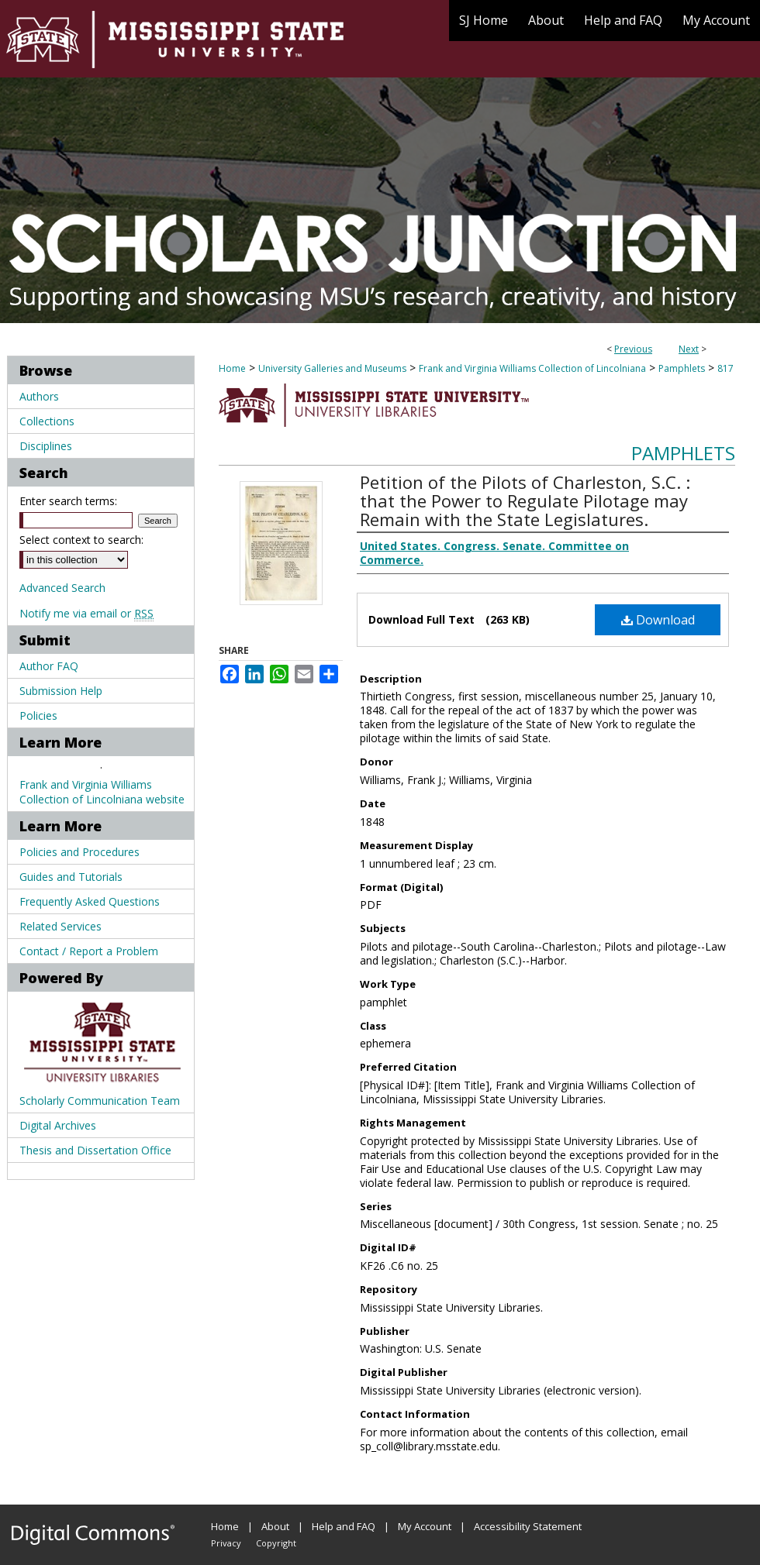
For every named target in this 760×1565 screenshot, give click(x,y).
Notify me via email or (86, 613)
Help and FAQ (343, 1526)
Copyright (276, 1543)
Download (658, 619)
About (275, 1526)
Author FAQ (48, 666)
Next (689, 349)
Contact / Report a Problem (88, 951)
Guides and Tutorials (71, 876)
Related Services (60, 926)
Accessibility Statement (528, 1526)
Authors (39, 396)
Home (232, 368)
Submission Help (60, 690)
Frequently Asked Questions (89, 901)
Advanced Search (62, 587)
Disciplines (45, 446)
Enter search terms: (68, 501)
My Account (424, 1526)
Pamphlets (681, 368)
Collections (46, 421)
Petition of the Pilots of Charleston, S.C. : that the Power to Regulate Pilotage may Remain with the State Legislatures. (525, 500)
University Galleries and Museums (332, 368)
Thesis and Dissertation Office (95, 1150)
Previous (633, 349)
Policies (38, 715)
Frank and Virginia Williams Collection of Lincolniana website (102, 792)
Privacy (226, 1543)
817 (725, 368)
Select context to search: (81, 539)
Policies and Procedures (79, 851)
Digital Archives (57, 1125)
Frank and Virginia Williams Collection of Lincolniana (532, 368)
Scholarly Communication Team (99, 1100)
